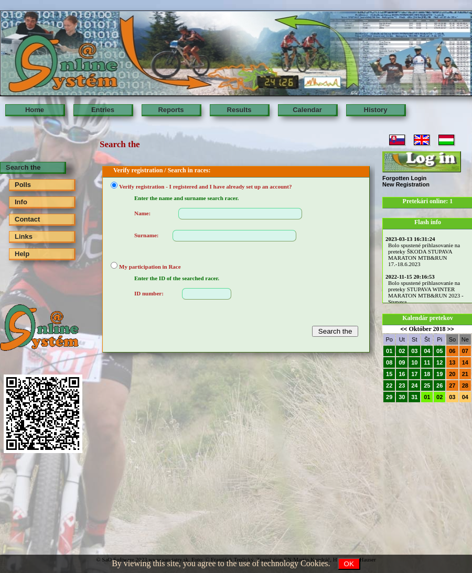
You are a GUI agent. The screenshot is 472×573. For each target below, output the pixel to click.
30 (402, 397)
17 (414, 374)
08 (389, 362)
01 (389, 351)
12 (439, 362)
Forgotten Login (404, 178)
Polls (23, 185)
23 (402, 385)
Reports (171, 110)
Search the (23, 167)
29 (389, 397)
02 (402, 351)
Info (21, 202)
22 (389, 385)
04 (427, 351)
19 (439, 374)
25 (427, 385)
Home (34, 110)
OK (349, 564)
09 (402, 362)
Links (24, 236)
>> (450, 329)
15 (389, 374)
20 (452, 374)
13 (452, 362)
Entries (102, 110)
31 (414, 397)
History (376, 110)
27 (452, 385)
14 (465, 362)
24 (414, 385)
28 (465, 385)
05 (439, 351)
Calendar (307, 110)
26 (439, 385)
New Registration (406, 184)
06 (452, 351)
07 (465, 351)
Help (22, 254)
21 (465, 374)
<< (404, 329)
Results (239, 110)
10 (414, 362)
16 (402, 374)
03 (414, 351)
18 (427, 374)
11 (427, 362)
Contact (27, 219)
